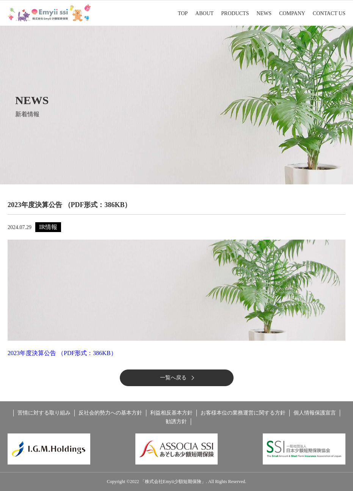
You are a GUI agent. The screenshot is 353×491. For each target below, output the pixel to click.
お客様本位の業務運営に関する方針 (243, 413)
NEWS (263, 13)
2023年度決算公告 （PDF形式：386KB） (62, 353)
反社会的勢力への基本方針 (110, 413)
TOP (183, 13)
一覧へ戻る (173, 377)
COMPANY (292, 13)
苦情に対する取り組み (44, 413)
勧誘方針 (176, 421)
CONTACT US (329, 13)
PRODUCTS (235, 13)
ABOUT (204, 13)
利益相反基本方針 (171, 413)
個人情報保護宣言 (314, 413)
